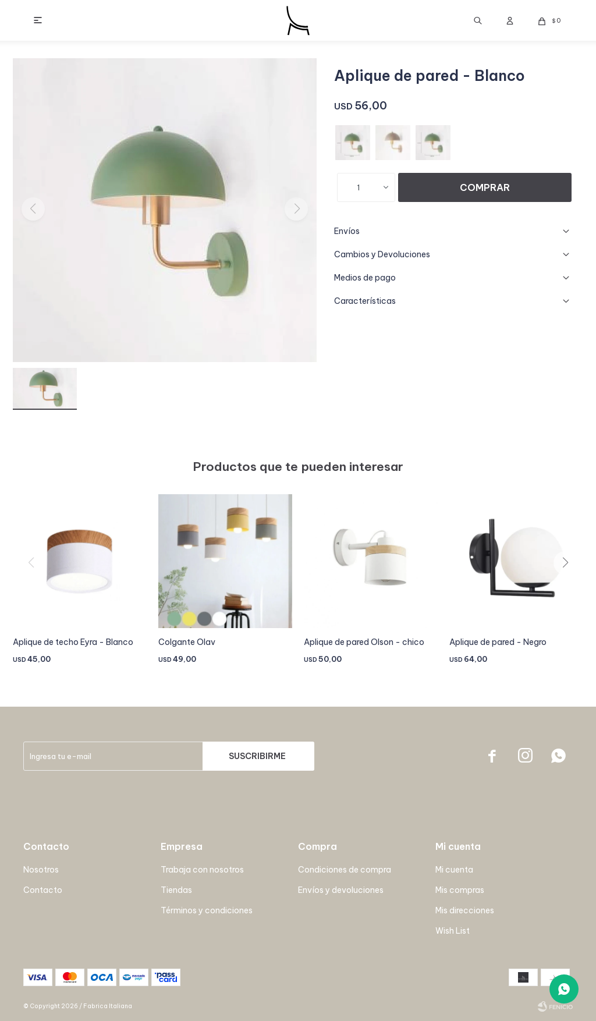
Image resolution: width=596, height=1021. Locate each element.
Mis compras (459, 890)
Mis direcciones (464, 910)
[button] (569, 586)
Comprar (485, 187)
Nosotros (41, 869)
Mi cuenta (454, 869)
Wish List (452, 931)
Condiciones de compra (344, 869)
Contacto (42, 890)
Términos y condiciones (207, 910)
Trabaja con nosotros (202, 869)
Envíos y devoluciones (341, 890)
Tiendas (176, 890)
